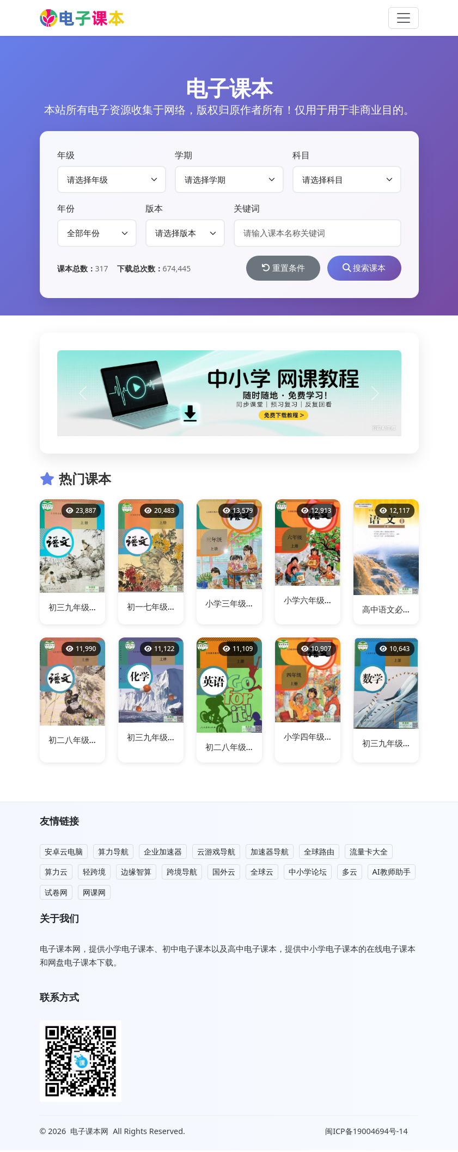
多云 (349, 873)
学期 (183, 155)
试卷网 (56, 893)
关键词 (247, 208)
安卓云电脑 (64, 852)
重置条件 (274, 269)
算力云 (56, 873)
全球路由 (319, 852)
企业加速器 (163, 852)
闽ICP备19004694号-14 (367, 1133)
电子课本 (229, 88)
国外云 (223, 873)
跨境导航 (182, 873)
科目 (301, 155)
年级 (66, 155)
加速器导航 (270, 852)
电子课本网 (89, 1132)
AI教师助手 (391, 873)
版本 (154, 208)
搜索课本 (361, 269)
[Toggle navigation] (403, 18)
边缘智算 (136, 873)
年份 (66, 208)
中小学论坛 (308, 873)
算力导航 (113, 852)
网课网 (94, 893)
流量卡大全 (369, 852)
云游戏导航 (216, 852)
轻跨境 (94, 873)
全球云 (262, 873)
